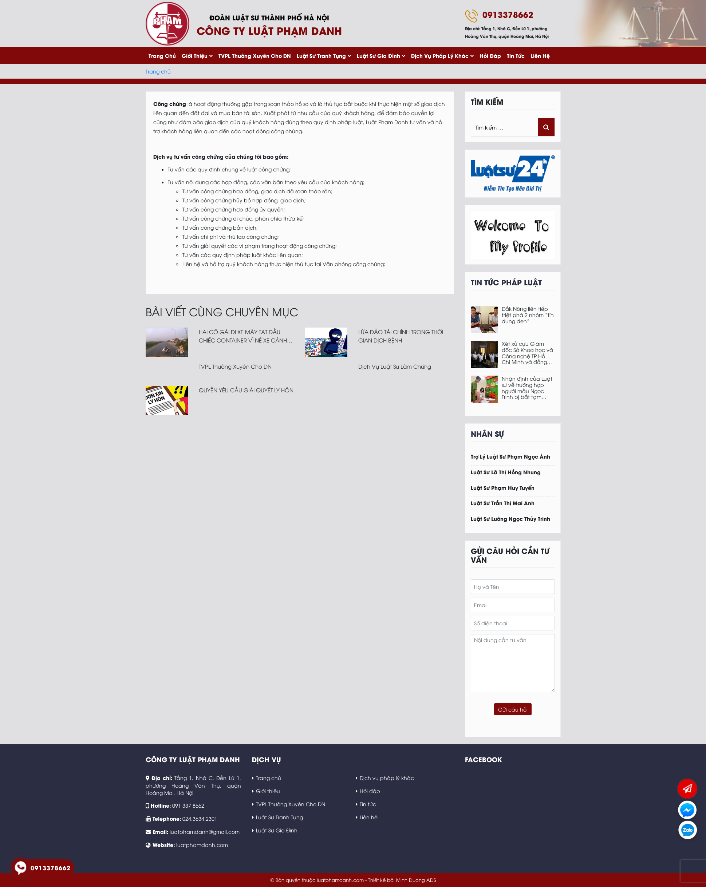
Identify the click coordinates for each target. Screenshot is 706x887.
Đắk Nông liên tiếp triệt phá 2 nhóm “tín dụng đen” (528, 315)
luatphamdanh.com (202, 844)
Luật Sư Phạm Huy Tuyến (503, 488)
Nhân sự (487, 433)
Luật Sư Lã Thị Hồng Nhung (506, 472)
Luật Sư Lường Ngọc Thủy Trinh (510, 519)
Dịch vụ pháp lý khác (440, 55)
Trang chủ (162, 55)
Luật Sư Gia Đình (378, 55)
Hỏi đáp (490, 55)
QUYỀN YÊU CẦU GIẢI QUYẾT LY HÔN (246, 389)
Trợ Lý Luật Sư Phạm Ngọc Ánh (510, 457)
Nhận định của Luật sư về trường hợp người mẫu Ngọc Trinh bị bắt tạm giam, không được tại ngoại (527, 388)
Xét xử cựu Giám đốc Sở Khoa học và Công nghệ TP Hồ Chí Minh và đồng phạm (527, 353)
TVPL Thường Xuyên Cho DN (254, 55)
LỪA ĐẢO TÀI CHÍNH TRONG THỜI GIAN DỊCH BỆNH (400, 336)
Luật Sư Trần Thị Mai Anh (503, 503)
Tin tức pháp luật (506, 282)
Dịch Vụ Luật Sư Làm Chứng (394, 366)
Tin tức (516, 55)
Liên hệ (540, 55)
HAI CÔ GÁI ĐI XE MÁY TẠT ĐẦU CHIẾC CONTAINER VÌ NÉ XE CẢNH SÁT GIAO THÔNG (243, 336)
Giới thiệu (195, 55)
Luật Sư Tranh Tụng (321, 55)
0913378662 (507, 14)
